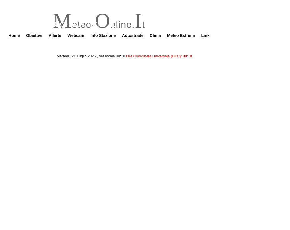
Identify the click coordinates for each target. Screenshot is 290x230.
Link (205, 35)
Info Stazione (103, 35)
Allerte (55, 35)
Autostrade (133, 35)
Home (14, 35)
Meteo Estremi (181, 35)
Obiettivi (34, 35)
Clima (155, 35)
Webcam (75, 35)
